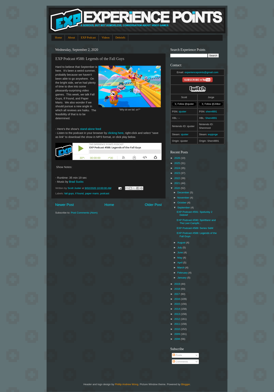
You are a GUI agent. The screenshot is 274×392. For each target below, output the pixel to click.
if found (79, 193)
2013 (177, 314)
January (182, 277)
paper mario (92, 193)
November (183, 197)
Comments (180, 361)
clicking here (116, 132)
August (181, 242)
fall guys (69, 193)
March (181, 267)
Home (58, 37)
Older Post (153, 205)
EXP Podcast (88, 37)
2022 (177, 178)
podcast (104, 193)
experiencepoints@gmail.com (201, 72)
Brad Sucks (76, 181)
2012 (177, 319)
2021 (177, 183)
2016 (177, 299)
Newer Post (64, 205)
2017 (177, 294)
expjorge (213, 134)
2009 (177, 334)
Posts (177, 355)
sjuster (182, 111)
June (180, 252)
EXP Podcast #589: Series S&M (195, 228)
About (71, 37)
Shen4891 (211, 118)
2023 (177, 173)
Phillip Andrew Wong (126, 384)
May (180, 257)
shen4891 (211, 111)
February (182, 272)
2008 (177, 339)
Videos (106, 37)
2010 (177, 329)
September (184, 207)
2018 (177, 288)
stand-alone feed (90, 128)
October (182, 202)
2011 (177, 323)
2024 (177, 168)
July (180, 247)
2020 (177, 188)
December (183, 192)
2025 (177, 163)
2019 (177, 283)
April (180, 262)
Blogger (185, 384)
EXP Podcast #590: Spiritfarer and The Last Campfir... (196, 222)
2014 (177, 308)
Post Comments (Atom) (84, 212)
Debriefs (120, 37)
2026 (177, 158)
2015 (177, 303)
